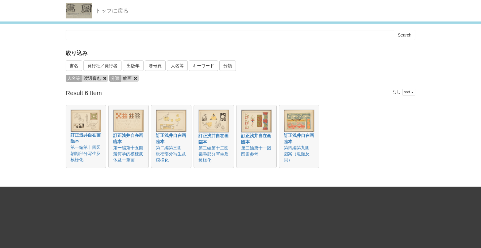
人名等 (177, 65)
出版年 (133, 65)
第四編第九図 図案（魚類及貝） (299, 153)
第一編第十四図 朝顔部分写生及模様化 (88, 153)
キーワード (203, 65)
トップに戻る (112, 11)
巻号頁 (155, 65)
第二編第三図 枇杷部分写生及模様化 (171, 153)
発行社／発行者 (102, 65)
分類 (227, 65)
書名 (74, 65)
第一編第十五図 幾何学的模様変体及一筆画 (130, 153)
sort (409, 92)
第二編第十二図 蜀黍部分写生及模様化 (215, 154)
